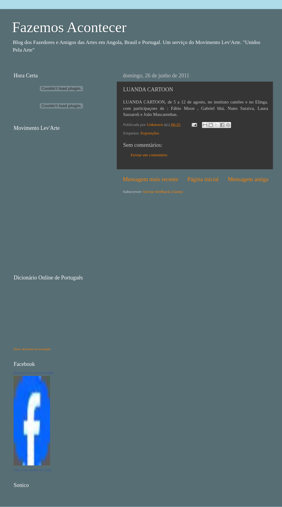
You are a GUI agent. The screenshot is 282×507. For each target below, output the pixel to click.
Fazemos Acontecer (69, 27)
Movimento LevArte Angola (33, 373)
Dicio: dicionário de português (32, 349)
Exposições (149, 133)
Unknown (155, 124)
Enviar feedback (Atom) (163, 191)
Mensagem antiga (248, 179)
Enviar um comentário (149, 155)
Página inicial (203, 179)
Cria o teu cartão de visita (33, 470)
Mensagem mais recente (150, 179)
